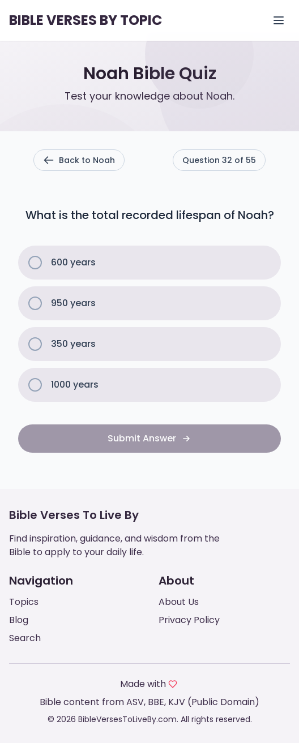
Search (25, 638)
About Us (179, 601)
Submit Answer (150, 438)
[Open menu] (278, 20)
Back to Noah (79, 160)
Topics (24, 601)
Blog (18, 619)
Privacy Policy (189, 619)
